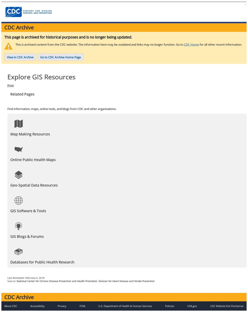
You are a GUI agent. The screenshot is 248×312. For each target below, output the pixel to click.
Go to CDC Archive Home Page (60, 57)
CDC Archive (19, 27)
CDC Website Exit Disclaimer (227, 306)
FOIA (82, 306)
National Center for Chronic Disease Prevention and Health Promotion (57, 281)
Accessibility (37, 306)
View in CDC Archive (20, 57)
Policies (169, 306)
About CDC (10, 306)
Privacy (62, 306)
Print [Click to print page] (10, 85)
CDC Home (191, 44)
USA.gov (192, 306)
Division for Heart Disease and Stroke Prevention (127, 281)
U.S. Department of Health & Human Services (125, 306)
